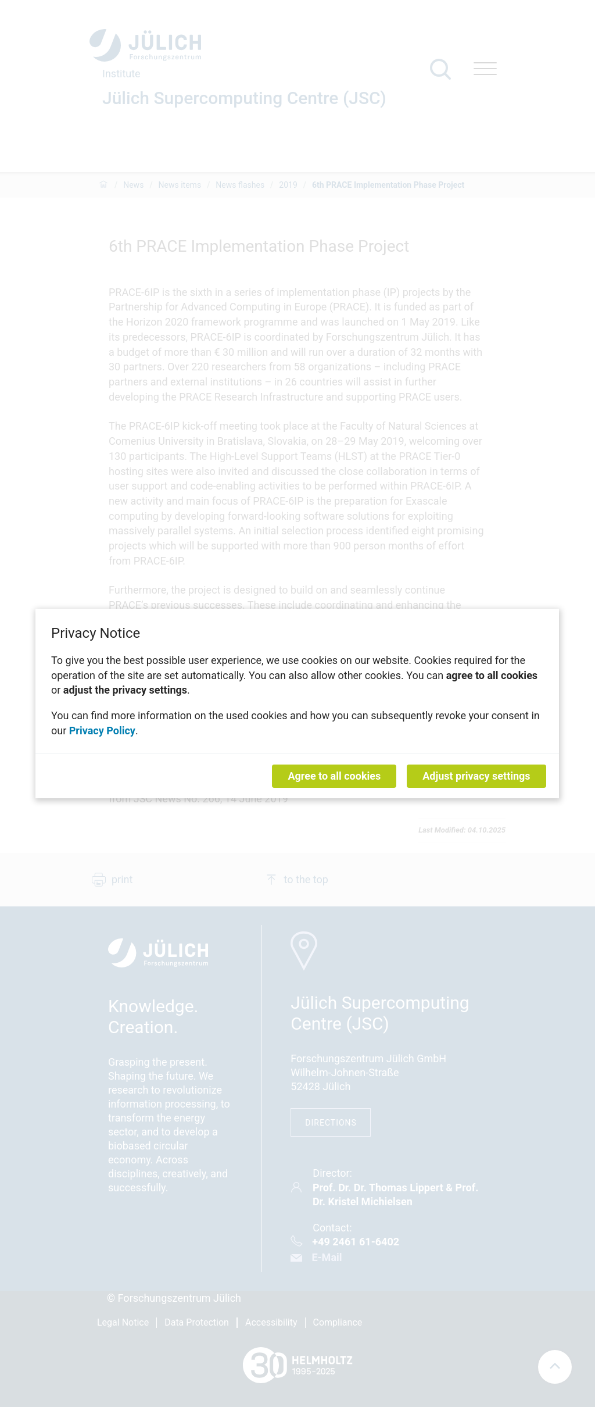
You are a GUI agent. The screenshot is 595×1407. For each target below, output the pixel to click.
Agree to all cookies (334, 776)
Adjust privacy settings (477, 776)
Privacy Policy (102, 730)
